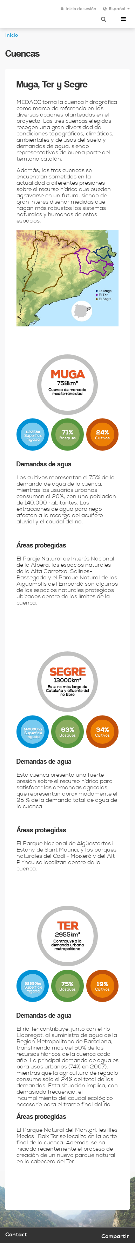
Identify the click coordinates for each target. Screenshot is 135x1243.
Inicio (11, 35)
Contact (16, 1235)
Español (116, 9)
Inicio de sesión (78, 9)
